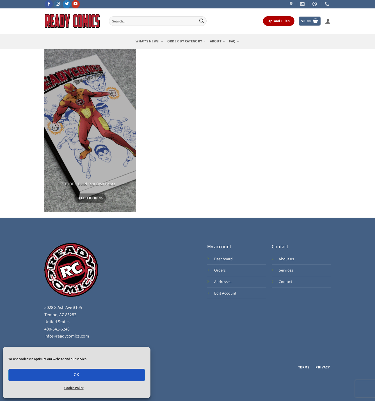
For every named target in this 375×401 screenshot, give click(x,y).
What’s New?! (149, 41)
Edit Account (225, 293)
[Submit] (201, 21)
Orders (220, 270)
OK (76, 375)
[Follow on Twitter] (67, 4)
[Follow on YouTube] (76, 4)
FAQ (234, 41)
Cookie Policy (74, 388)
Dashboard (223, 259)
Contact (285, 282)
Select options (90, 198)
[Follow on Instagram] (58, 4)
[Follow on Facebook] (49, 4)
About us (286, 259)
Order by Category (186, 41)
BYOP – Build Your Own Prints (90, 184)
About (217, 41)
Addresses (222, 282)
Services (286, 270)
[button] (310, 21)
